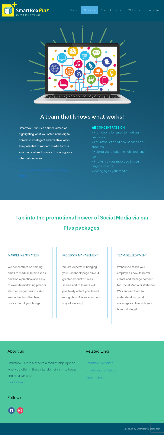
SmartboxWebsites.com (148, 428)
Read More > (17, 382)
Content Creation (111, 10)
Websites (134, 10)
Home (74, 10)
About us (89, 10)
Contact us (152, 10)
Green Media (95, 377)
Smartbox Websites (99, 363)
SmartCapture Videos (101, 370)
